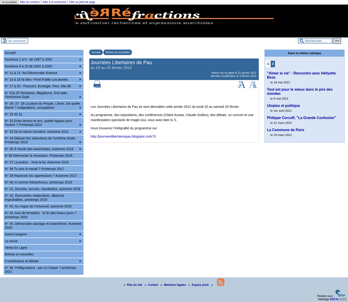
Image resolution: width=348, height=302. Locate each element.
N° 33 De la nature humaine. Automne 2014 (43, 131)
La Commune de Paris (285, 130)
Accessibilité (9, 2)
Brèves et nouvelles (118, 52)
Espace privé (198, 284)
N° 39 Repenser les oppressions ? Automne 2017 (41, 175)
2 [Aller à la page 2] (273, 64)
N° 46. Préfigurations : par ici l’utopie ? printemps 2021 (40, 269)
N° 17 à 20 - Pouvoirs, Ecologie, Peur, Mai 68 (43, 86)
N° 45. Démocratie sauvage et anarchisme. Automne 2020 (43, 225)
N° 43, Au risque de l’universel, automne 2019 (38, 206)
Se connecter (17, 40)
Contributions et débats (43, 261)
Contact (152, 284)
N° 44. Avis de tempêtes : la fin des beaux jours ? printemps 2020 (40, 215)
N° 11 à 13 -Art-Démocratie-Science (43, 73)
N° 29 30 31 (43, 114)
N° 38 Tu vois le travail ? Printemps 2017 (34, 169)
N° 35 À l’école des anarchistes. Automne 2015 (43, 149)
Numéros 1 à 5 (43, 59)
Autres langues (43, 234)
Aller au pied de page (82, 2)
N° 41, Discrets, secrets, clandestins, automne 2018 (43, 189)
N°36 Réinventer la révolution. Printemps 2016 (38, 155)
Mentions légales (174, 284)
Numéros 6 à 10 (43, 66)
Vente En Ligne (16, 247)
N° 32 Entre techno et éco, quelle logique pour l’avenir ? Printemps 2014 (43, 123)
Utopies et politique (283, 106)
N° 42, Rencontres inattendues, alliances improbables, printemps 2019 (34, 197)
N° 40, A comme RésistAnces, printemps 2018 (38, 182)
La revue (43, 241)
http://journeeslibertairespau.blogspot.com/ (121, 136)
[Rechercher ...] (315, 40)
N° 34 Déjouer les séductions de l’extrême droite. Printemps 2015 (43, 140)
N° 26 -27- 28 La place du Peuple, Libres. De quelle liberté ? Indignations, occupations (43, 105)
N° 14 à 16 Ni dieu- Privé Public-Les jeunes (43, 79)
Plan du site (133, 284)
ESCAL (334, 299)
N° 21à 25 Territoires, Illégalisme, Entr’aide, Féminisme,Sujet (43, 95)
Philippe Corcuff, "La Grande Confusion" (301, 118)
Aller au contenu (30, 2)
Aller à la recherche (54, 2)
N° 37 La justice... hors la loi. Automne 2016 (36, 162)
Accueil (96, 52)
